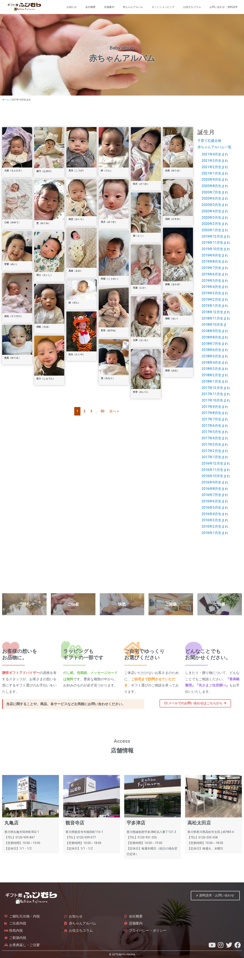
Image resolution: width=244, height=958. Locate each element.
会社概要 (90, 7)
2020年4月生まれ (215, 211)
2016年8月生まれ (215, 489)
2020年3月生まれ (215, 218)
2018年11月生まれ (216, 318)
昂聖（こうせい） (110, 279)
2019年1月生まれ (215, 306)
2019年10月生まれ (216, 249)
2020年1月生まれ (215, 230)
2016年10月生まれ (216, 476)
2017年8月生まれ (215, 413)
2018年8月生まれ (215, 337)
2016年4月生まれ (215, 514)
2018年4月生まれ (215, 363)
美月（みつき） (109, 222)
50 (102, 411)
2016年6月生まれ (215, 501)
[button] (195, 703)
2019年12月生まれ (216, 236)
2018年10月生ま (214, 325)
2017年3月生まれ (215, 444)
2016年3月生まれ (215, 520)
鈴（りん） (107, 170)
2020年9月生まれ (215, 180)
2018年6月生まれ (215, 350)
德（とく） (139, 235)
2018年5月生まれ (215, 356)
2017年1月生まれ (215, 457)
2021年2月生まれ (215, 167)
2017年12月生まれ (216, 388)
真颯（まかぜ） (173, 284)
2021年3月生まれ (215, 161)
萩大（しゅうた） (45, 378)
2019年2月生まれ (215, 299)
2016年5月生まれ (215, 508)
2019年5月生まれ (215, 281)
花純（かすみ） (173, 219)
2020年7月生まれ (215, 192)
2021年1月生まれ (215, 173)
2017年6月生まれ (215, 426)
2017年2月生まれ (215, 451)
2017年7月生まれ (215, 419)
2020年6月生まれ (215, 198)
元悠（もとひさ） (13, 170)
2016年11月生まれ (216, 470)
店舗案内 (109, 7)
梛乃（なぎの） (44, 171)
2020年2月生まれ (215, 224)
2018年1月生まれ (215, 381)
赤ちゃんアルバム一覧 (214, 147)
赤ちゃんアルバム (133, 7)
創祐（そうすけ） (13, 316)
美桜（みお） (172, 370)
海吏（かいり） (76, 219)
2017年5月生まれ (215, 432)
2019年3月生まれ (215, 293)
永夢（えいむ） (141, 340)
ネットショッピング (163, 7)
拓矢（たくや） (76, 354)
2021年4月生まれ (215, 154)
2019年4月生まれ (215, 287)
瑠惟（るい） (172, 318)
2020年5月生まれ (215, 205)
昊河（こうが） (76, 170)
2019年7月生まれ (215, 268)
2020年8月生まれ (215, 186)
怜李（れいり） (141, 392)
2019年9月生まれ (215, 255)
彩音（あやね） (109, 330)
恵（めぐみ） (43, 223)
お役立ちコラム (192, 7)
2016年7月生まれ (215, 495)
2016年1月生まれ (215, 533)
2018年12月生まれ (216, 312)
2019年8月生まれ (215, 261)
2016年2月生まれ (215, 526)
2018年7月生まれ (215, 344)
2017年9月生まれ (215, 407)
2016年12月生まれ (216, 463)
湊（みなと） (108, 378)
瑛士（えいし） (44, 275)
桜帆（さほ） (43, 326)
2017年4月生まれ (215, 438)
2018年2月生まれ (215, 375)
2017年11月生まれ (216, 394)
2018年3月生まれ (215, 369)
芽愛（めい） (11, 264)
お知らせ (72, 7)
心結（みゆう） (12, 222)
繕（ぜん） (74, 302)
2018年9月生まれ (215, 331)
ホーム (5, 99)
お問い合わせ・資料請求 (224, 7)
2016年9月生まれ (215, 482)
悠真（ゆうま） (12, 357)
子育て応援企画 (209, 141)
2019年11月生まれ (216, 243)
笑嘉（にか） (140, 287)
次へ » (114, 411)
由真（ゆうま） (173, 170)
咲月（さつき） (141, 184)
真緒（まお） (75, 270)
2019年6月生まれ (215, 274)
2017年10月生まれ (216, 400)
